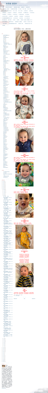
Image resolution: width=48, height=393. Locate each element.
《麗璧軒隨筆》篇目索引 (8, 7)
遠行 (4, 121)
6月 (4, 339)
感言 (4, 36)
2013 (3, 355)
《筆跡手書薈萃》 (4, 23)
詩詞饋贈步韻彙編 (5, 60)
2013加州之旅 (9, 14)
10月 (4, 192)
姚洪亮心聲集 (5, 149)
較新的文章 (15, 298)
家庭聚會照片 (5, 97)
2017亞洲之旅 (27, 14)
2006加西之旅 (26, 10)
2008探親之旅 (4, 12)
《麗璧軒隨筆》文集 (6, 69)
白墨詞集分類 (28, 7)
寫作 (4, 67)
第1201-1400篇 (20, 10)
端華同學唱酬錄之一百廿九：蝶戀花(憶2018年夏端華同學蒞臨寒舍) (7, 269)
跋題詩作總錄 (5, 165)
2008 (3, 361)
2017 (3, 350)
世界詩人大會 (5, 119)
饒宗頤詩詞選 (5, 167)
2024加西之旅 (5, 96)
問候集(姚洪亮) (5, 148)
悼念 (4, 59)
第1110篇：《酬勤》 (6, 211)
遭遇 (4, 106)
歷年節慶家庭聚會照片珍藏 (12, 23)
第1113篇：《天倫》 (6, 196)
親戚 (4, 160)
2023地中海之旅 (5, 84)
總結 (4, 79)
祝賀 (4, 58)
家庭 (4, 49)
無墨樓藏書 (4, 155)
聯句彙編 (4, 158)
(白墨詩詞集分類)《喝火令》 (7, 199)
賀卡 (4, 116)
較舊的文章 (33, 298)
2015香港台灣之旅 (21, 14)
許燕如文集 (4, 136)
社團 (4, 105)
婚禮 (4, 150)
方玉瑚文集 (4, 109)
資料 (4, 45)
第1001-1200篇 (15, 10)
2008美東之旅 (31, 10)
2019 (3, 347)
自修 (4, 48)
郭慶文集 (4, 137)
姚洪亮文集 (4, 57)
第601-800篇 (4, 10)
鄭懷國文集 (4, 107)
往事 (4, 65)
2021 (3, 187)
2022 (3, 186)
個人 (4, 40)
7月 (4, 338)
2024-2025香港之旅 (6, 54)
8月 (4, 195)
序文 (4, 86)
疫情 (4, 74)
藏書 (4, 159)
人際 (4, 66)
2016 (3, 351)
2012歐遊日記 (4, 14)
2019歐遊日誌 (21, 16)
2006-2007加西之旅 (6, 99)
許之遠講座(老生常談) (6, 171)
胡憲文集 (4, 98)
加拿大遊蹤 (4, 147)
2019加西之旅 (16, 16)
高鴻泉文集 (4, 87)
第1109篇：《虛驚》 (6, 217)
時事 (4, 56)
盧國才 (7, 365)
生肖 (4, 75)
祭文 (4, 156)
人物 (4, 55)
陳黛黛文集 (4, 85)
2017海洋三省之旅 (4, 16)
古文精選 (3, 25)
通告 (4, 166)
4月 (4, 342)
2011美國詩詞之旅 (25, 12)
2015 (3, 352)
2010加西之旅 (15, 12)
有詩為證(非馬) (5, 177)
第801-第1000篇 (9, 10)
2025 (3, 182)
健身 (4, 138)
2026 (3, 181)
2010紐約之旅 (9, 12)
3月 (4, 343)
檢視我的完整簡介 (4, 388)
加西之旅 (4, 140)
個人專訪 (4, 131)
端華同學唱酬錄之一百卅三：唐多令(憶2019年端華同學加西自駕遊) (7, 259)
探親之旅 (4, 141)
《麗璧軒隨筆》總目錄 (16, 7)
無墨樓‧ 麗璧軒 (11, 4)
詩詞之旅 (4, 126)
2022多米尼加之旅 (27, 16)
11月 (4, 191)
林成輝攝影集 (5, 37)
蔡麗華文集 (4, 46)
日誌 (4, 39)
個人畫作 (4, 146)
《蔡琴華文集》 (5, 118)
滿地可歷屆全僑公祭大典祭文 (7, 110)
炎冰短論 (4, 89)
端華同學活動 (5, 157)
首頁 (3, 7)
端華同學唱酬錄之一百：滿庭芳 (7, 334)
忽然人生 (4, 151)
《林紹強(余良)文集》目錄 (28, 23)
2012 (3, 356)
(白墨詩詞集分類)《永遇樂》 (7, 210)
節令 (4, 64)
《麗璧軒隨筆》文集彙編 (18, 21)
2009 (3, 360)
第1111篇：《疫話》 (6, 206)
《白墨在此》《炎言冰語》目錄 (27, 21)
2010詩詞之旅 (20, 12)
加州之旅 (4, 139)
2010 (3, 359)
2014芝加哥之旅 (15, 14)
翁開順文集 (4, 120)
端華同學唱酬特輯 (4, 21)
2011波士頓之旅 (32, 12)
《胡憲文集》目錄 (20, 23)
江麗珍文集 (4, 47)
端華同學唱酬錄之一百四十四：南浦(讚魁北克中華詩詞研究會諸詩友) (7, 233)
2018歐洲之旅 (11, 16)
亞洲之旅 (4, 145)
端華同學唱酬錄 (17, 295)
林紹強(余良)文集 (5, 50)
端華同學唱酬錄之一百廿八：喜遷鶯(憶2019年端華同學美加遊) (7, 272)
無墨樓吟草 (22, 7)
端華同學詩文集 (11, 21)
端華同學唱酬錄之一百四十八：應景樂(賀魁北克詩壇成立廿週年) (7, 224)
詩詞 (4, 38)
